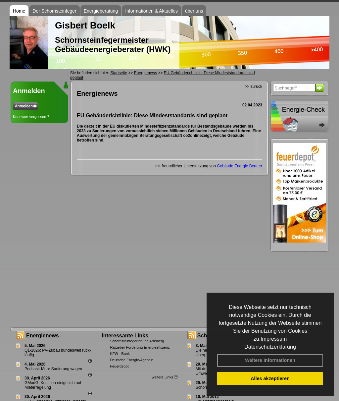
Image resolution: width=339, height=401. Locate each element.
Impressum (274, 339)
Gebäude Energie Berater (239, 166)
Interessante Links (125, 335)
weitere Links (164, 377)
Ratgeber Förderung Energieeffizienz (140, 347)
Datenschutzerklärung (270, 347)
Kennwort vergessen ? (31, 117)
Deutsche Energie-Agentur (131, 360)
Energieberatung (101, 11)
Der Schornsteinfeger (54, 11)
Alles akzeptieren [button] (270, 378)
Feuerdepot (119, 366)
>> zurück (253, 86)
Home (19, 11)
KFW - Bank (119, 354)
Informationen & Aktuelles (151, 11)
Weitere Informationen (270, 360)
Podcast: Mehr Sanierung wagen (53, 369)
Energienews (42, 335)
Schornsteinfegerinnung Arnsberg (137, 341)
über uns (194, 11)
